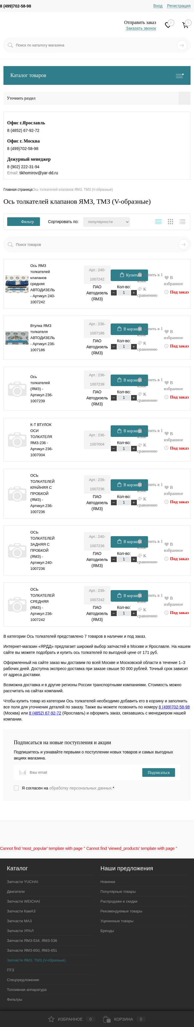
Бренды (107, 931)
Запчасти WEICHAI (23, 901)
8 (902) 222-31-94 (23, 166)
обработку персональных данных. (81, 788)
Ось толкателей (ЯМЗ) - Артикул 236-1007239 (41, 389)
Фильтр (23, 222)
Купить (129, 274)
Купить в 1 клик (150, 277)
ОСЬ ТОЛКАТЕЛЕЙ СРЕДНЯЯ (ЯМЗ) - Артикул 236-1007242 (42, 604)
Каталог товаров (97, 75)
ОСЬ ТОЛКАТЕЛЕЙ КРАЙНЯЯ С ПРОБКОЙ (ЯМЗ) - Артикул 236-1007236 (42, 493)
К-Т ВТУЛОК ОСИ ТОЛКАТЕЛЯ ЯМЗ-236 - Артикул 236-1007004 (41, 439)
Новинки (108, 882)
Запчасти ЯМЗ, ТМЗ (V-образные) (36, 960)
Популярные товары (118, 891)
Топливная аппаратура (27, 989)
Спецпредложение (23, 980)
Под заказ (176, 292)
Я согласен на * (68, 788)
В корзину (129, 328)
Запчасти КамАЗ (21, 911)
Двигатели (16, 891)
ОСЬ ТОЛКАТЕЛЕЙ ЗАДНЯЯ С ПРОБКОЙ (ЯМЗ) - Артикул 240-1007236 (42, 550)
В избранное (173, 280)
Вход (158, 5)
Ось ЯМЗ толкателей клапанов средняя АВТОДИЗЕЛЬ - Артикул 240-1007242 (42, 283)
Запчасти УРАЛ (20, 931)
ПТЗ (10, 970)
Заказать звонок (141, 28)
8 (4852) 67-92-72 (23, 130)
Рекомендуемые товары (122, 911)
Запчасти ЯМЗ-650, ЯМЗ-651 (32, 950)
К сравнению (147, 292)
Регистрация (179, 5)
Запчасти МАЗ (19, 921)
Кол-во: (123, 287)
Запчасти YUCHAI (22, 882)
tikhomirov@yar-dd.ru (39, 173)
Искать (184, 244)
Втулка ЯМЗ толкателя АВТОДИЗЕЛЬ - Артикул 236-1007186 (42, 337)
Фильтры (14, 999)
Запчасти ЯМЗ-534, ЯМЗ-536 (32, 940)
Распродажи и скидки (119, 901)
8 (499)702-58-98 (15, 6)
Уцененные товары (117, 921)
